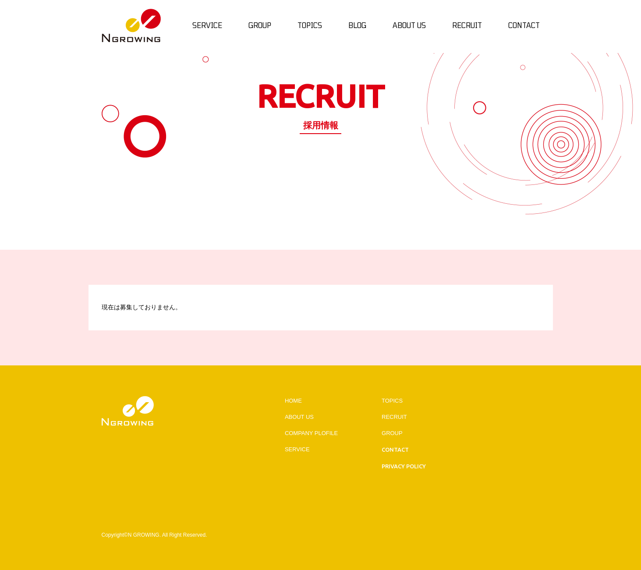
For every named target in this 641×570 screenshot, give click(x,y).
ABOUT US (299, 417)
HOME (293, 400)
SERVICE (297, 449)
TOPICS (392, 400)
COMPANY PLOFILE (311, 433)
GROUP (392, 433)
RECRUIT (394, 417)
